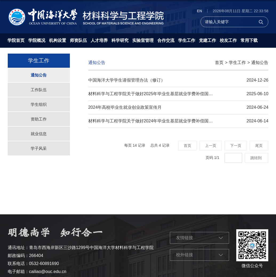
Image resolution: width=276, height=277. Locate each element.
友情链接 (184, 237)
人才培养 (99, 40)
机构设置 (57, 40)
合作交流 (165, 40)
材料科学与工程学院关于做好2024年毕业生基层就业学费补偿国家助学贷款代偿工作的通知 (174, 121)
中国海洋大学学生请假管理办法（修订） (126, 80)
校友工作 (228, 40)
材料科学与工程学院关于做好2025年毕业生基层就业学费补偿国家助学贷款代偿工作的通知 (174, 93)
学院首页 (16, 40)
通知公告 (259, 62)
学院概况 (36, 40)
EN (199, 11)
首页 (219, 62)
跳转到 (256, 158)
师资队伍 (78, 40)
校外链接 (184, 254)
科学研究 (120, 40)
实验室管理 (143, 40)
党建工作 (207, 40)
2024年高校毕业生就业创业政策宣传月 (125, 107)
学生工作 (186, 40)
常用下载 (249, 40)
